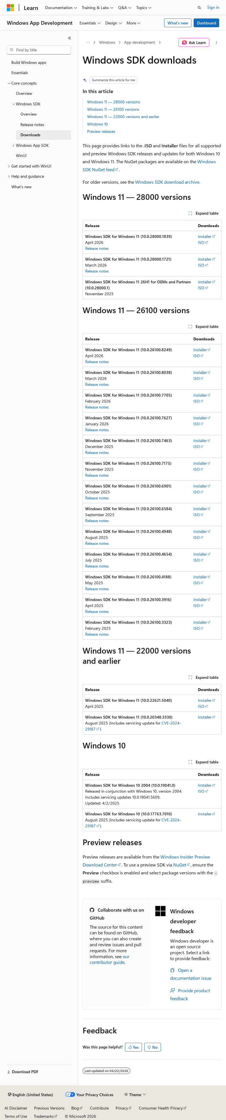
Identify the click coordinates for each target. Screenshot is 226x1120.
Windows (107, 42)
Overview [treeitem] (24, 93)
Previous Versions (49, 1108)
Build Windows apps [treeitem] (28, 62)
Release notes (97, 248)
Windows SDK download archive (167, 182)
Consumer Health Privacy (161, 1108)
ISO (201, 242)
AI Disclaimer (16, 1108)
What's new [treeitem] (21, 186)
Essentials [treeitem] (19, 72)
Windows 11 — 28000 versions (113, 101)
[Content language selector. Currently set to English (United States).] (30, 1094)
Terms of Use (16, 1116)
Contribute (99, 1108)
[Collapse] (70, 38)
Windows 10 (97, 124)
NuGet (179, 865)
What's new (178, 23)
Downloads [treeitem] (30, 134)
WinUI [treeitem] (21, 155)
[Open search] (199, 8)
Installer (205, 236)
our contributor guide (109, 959)
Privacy (122, 1108)
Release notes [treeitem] (32, 124)
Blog (75, 1108)
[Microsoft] (10, 7)
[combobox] (39, 50)
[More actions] (216, 42)
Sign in (213, 7)
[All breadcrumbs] (88, 42)
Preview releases (101, 131)
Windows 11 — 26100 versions (113, 109)
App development (139, 42)
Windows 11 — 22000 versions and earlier (123, 116)
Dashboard (206, 23)
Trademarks (44, 1116)
